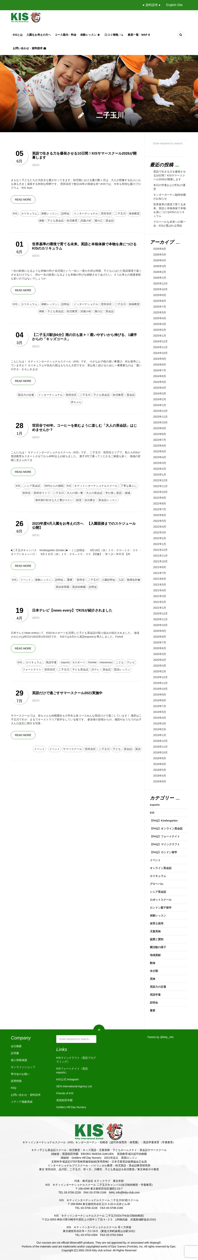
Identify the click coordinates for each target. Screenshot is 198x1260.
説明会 (65, 213)
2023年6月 (159, 445)
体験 (41, 220)
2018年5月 (159, 769)
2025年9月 (159, 295)
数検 (152, 963)
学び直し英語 (113, 492)
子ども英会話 (55, 220)
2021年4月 (159, 590)
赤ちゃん (76, 402)
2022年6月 (159, 515)
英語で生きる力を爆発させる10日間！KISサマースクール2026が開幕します (169, 175)
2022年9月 (159, 497)
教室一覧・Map (139, 34)
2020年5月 (159, 654)
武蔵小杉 (85, 220)
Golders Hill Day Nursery (71, 1107)
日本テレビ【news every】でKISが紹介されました (72, 610)
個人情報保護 (19, 1060)
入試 (121, 579)
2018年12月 (160, 740)
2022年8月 (159, 503)
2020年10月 (160, 625)
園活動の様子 (158, 947)
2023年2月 (159, 468)
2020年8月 (159, 636)
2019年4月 (159, 717)
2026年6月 (159, 248)
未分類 (154, 970)
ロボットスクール (161, 899)
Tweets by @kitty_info (160, 1037)
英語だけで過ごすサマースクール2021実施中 (67, 693)
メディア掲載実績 (21, 1101)
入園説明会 (108, 579)
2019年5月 (159, 711)
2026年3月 (159, 266)
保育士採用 (156, 923)
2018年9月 (159, 758)
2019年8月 (159, 700)
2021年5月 (159, 584)
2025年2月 (159, 329)
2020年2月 (159, 671)
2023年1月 (159, 474)
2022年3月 (159, 532)
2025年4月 (159, 318)
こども (120, 662)
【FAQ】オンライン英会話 (166, 828)
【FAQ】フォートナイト (165, 836)
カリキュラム (29, 213)
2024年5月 (159, 381)
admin (35, 164)
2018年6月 (159, 764)
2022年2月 (159, 538)
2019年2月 (159, 729)
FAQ (13, 1087)
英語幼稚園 (79, 586)
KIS (15, 213)
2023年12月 (160, 410)
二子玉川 (120, 213)
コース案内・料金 (65, 34)
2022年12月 (160, 480)
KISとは (18, 34)
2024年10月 (160, 353)
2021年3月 (159, 596)
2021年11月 (160, 555)
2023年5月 (159, 451)
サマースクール (72, 749)
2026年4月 (159, 260)
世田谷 (26, 492)
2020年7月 (159, 642)
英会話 (110, 220)
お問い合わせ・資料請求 (30, 48)
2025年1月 (159, 335)
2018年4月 (159, 775)
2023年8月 (159, 434)
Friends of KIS (64, 1093)
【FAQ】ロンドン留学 (163, 852)
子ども (117, 749)
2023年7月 (159, 439)
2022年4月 (159, 526)
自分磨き (89, 500)
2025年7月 (159, 306)
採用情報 (16, 1080)
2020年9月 (159, 630)
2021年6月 (159, 578)
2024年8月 (159, 364)
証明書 (15, 1053)
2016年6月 (159, 781)
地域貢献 (155, 955)
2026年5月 (159, 254)
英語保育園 (62, 586)
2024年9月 (159, 358)
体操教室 (134, 213)
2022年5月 (159, 520)
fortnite (92, 662)
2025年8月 (159, 300)
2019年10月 (160, 688)
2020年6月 (159, 648)
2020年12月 (160, 613)
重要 (70, 579)
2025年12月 (160, 283)
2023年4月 (159, 457)
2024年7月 (159, 370)
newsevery (106, 662)
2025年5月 (159, 312)
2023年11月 (160, 416)
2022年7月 (159, 509)
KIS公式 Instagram (67, 1079)
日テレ (95, 669)
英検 (152, 978)
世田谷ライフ (42, 492)
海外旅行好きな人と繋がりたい (54, 500)
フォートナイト (31, 669)
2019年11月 (160, 683)
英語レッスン (122, 669)
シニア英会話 (32, 485)
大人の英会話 (94, 492)
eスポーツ (79, 662)
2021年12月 (160, 549)
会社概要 (16, 1046)
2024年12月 (160, 341)
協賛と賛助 (156, 939)
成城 (127, 492)
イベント (25, 579)
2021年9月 (159, 567)
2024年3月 (159, 393)
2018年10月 (160, 752)
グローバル (156, 883)
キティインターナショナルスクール (96, 485)
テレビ (131, 662)
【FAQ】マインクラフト (165, 844)
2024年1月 (159, 405)
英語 (138, 749)
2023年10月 (160, 422)
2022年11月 (160, 486)
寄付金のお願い (20, 1074)
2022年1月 (159, 544)
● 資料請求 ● (151, 5)
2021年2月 (159, 601)
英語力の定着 (26, 394)
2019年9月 (159, 694)
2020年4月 (159, 659)
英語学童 (51, 662)
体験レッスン (90, 34)
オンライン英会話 (161, 868)
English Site (174, 5)
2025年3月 (159, 324)
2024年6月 (159, 376)
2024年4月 (159, 387)
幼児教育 (72, 220)
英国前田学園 (64, 1100)
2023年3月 (159, 463)
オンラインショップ (23, 1067)
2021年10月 (160, 561)
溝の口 (98, 220)
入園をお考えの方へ (38, 34)
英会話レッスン (107, 500)
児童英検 (155, 931)
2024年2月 (159, 399)
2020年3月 (159, 665)
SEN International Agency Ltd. (74, 1086)
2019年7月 (159, 706)
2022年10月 (160, 491)
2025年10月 (160, 289)
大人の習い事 (75, 492)
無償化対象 (133, 579)
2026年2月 (159, 271)
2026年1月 (159, 277)
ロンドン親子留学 (161, 907)
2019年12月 (160, 677)
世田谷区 (106, 213)
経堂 (79, 500)
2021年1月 (159, 607)
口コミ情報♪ (114, 34)
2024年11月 (160, 347)
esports (65, 662)
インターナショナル (86, 213)
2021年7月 (159, 573)
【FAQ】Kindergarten (164, 820)
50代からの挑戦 (54, 485)
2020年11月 (160, 619)
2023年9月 (159, 428)
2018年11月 (160, 746)
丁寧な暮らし (129, 485)
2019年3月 (159, 723)
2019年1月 (159, 735)
